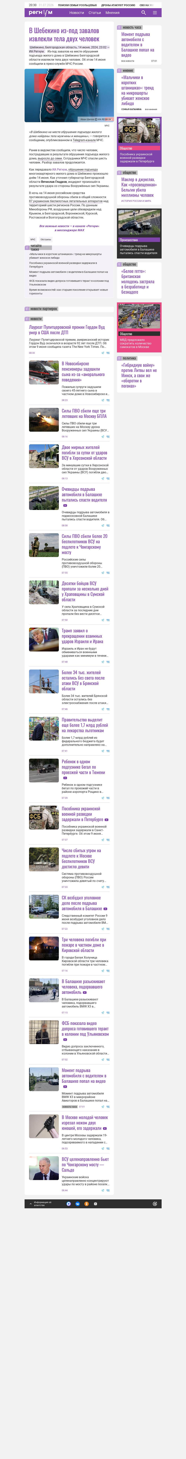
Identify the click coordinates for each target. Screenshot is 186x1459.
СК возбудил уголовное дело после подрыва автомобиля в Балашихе (82, 1049)
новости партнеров (44, 309)
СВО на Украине (150, 5)
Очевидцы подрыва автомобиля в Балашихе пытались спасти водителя (84, 531)
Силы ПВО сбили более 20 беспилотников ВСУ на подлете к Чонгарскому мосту (84, 580)
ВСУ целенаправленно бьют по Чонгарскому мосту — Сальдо (85, 1384)
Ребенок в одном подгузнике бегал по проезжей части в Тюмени (83, 876)
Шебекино (37, 47)
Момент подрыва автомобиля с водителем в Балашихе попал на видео (84, 1258)
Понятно (147, 1422)
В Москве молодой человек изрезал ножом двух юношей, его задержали (85, 1342)
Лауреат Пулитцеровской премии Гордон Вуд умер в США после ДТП (67, 329)
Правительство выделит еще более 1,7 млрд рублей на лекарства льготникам (85, 834)
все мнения (151, 109)
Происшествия (129, 239)
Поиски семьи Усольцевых (77, 5)
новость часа (132, 27)
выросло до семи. (50, 158)
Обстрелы (46, 239)
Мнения (113, 12)
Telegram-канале (84, 140)
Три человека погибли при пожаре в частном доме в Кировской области (84, 1091)
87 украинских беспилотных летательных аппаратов (66, 201)
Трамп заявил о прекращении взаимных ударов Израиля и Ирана (82, 709)
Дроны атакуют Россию (118, 5)
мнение (128, 70)
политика (129, 358)
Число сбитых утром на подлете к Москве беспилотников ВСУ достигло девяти (81, 1004)
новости (36, 319)
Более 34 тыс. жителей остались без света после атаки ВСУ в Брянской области (83, 753)
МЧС (33, 239)
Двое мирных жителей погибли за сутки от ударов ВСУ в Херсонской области (84, 489)
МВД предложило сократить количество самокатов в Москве (135, 343)
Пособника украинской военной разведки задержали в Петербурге (82, 923)
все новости (127, 61)
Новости (76, 12)
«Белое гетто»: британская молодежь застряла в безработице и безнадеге (137, 281)
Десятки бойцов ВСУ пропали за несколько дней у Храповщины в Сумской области (85, 664)
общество (129, 173)
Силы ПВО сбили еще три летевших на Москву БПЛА (84, 413)
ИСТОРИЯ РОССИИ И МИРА (136, 201)
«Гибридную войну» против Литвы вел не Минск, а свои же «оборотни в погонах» (139, 375)
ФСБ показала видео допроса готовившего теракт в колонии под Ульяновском (85, 1211)
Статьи (95, 12)
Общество (126, 148)
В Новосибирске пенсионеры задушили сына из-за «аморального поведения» (83, 371)
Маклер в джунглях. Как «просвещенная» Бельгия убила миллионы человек (139, 186)
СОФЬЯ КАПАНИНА (131, 109)
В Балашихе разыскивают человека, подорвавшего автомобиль (83, 1169)
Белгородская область (61, 47)
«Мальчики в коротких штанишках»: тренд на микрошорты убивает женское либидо (137, 90)
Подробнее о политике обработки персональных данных (98, 1424)
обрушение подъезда (83, 169)
